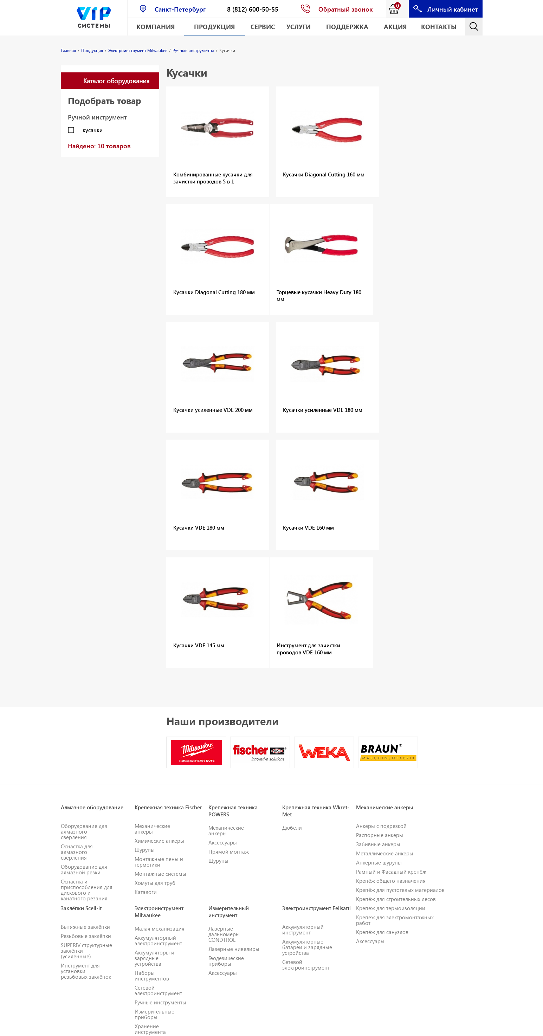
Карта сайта (376, 1027)
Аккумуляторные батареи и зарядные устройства (307, 829)
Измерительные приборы (154, 896)
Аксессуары (222, 724)
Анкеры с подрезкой (381, 708)
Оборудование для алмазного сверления (84, 714)
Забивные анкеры (378, 726)
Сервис (263, 26)
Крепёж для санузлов (382, 814)
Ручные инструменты (160, 884)
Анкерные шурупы (379, 744)
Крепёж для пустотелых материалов (400, 772)
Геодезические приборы (226, 843)
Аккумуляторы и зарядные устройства (154, 840)
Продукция (214, 26)
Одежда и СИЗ (152, 923)
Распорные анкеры (379, 717)
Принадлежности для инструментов (157, 950)
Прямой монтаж (228, 733)
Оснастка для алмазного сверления (77, 734)
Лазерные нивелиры (233, 831)
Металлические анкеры (384, 735)
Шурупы (145, 732)
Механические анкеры (152, 711)
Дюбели (292, 709)
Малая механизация (160, 810)
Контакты (439, 26)
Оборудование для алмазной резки (84, 751)
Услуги (298, 26)
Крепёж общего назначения (391, 762)
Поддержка (347, 26)
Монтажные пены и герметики (159, 744)
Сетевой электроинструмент (158, 872)
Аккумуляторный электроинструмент (158, 822)
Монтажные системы (160, 755)
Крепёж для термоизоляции (390, 790)
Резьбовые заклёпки (86, 818)
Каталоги (146, 774)
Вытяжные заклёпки (85, 808)
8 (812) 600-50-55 (252, 9)
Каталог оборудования (116, 80)
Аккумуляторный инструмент (303, 811)
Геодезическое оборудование (79, 1002)
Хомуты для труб (155, 765)
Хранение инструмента (150, 911)
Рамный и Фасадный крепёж (391, 753)
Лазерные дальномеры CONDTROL (224, 816)
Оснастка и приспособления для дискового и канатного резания (86, 772)
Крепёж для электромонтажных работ (395, 802)
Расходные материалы (148, 935)
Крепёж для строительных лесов (396, 781)
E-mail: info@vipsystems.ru (326, 1027)
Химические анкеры (159, 722)
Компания (155, 26)
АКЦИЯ (395, 26)
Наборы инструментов (152, 858)
